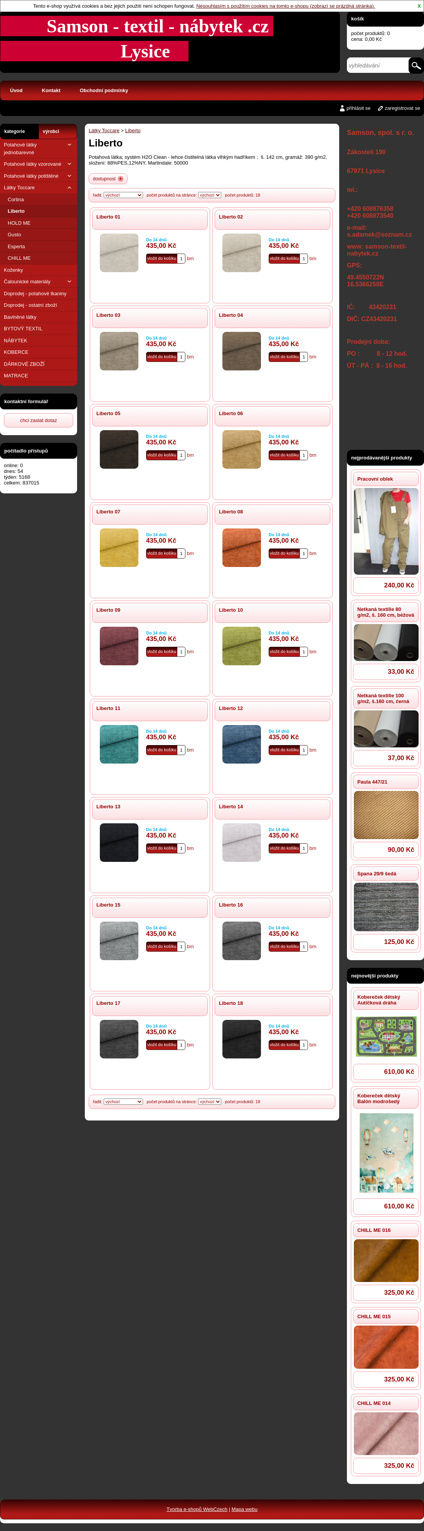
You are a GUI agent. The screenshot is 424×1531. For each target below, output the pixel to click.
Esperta (16, 246)
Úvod (16, 90)
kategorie (14, 131)
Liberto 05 (108, 413)
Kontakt (51, 90)
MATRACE (16, 376)
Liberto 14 (231, 806)
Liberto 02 (231, 217)
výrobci (51, 131)
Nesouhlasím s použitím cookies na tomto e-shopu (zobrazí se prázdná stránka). (285, 6)
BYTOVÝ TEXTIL (23, 328)
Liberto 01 (108, 217)
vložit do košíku (161, 258)
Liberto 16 (231, 905)
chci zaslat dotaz (38, 420)
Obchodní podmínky (104, 90)
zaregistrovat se (402, 108)
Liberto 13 (108, 806)
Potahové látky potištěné (38, 176)
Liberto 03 (108, 315)
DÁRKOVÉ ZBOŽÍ (24, 364)
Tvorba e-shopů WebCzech (197, 1509)
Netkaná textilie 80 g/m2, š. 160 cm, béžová (385, 612)
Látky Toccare (38, 187)
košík (357, 19)
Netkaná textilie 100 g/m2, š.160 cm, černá (383, 698)
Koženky (13, 270)
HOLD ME (19, 223)
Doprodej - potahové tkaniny (35, 293)
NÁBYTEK (15, 340)
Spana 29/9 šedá (376, 874)
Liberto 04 (231, 315)
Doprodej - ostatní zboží (30, 305)
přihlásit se (358, 108)
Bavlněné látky (20, 317)
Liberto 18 (231, 1003)
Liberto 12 (231, 708)
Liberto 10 (231, 610)
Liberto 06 (231, 413)
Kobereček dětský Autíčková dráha (378, 1000)
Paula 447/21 (372, 782)
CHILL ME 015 (373, 1316)
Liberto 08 (231, 512)
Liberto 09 (108, 610)
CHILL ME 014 (373, 1403)
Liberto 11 (108, 708)
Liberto (16, 211)
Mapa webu (244, 1509)
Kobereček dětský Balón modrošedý (378, 1098)
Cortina (16, 199)
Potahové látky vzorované (38, 164)
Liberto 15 (108, 905)
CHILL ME (19, 258)
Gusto (14, 234)
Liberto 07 (108, 512)
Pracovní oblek (375, 479)
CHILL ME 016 (373, 1230)
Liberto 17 (108, 1003)
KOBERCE (16, 352)
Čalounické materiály (38, 281)
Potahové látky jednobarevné (38, 148)
